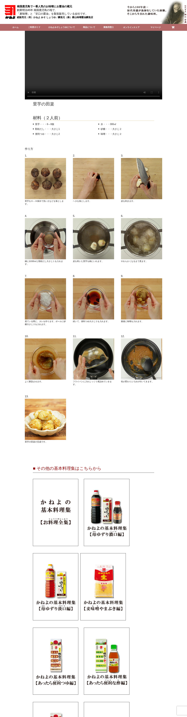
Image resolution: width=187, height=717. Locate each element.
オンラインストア (135, 27)
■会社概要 (71, 674)
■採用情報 (115, 674)
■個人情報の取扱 (100, 674)
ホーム (15, 27)
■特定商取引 (86, 674)
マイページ (158, 27)
